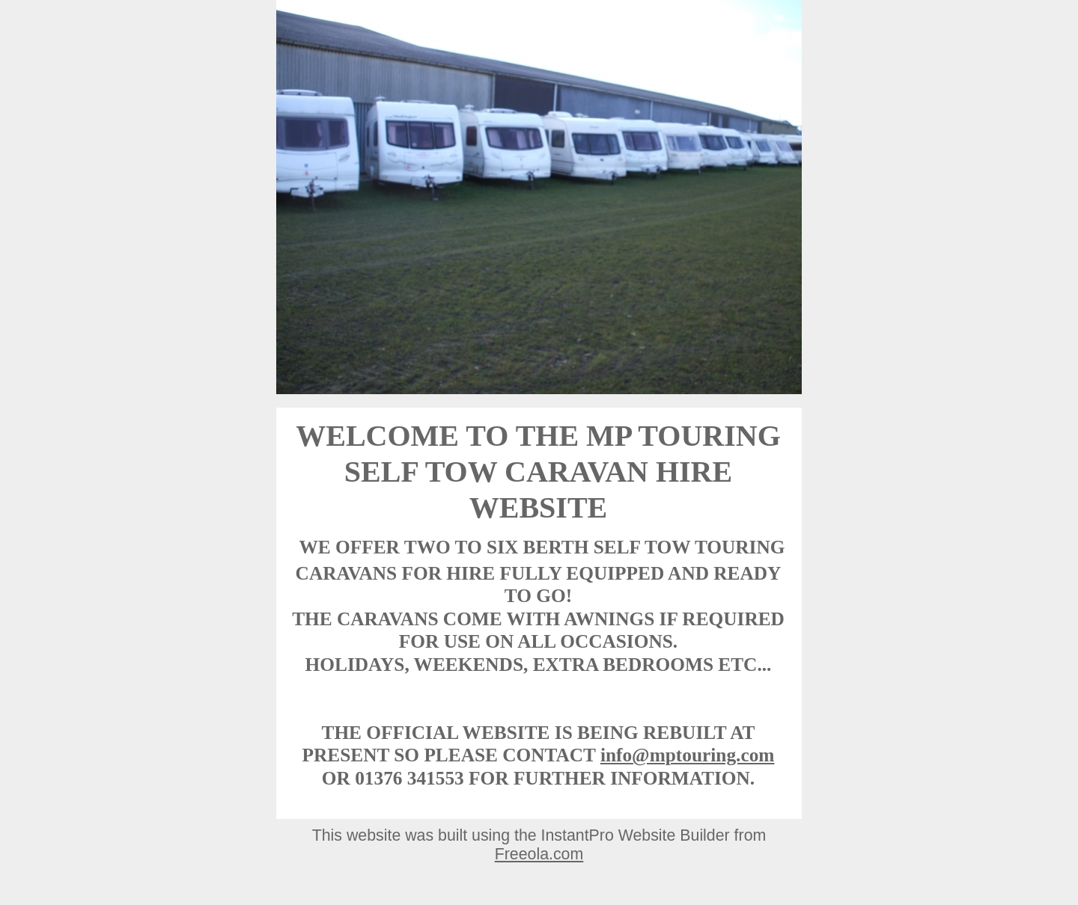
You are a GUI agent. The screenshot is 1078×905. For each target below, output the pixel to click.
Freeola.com (539, 854)
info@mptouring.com (687, 754)
